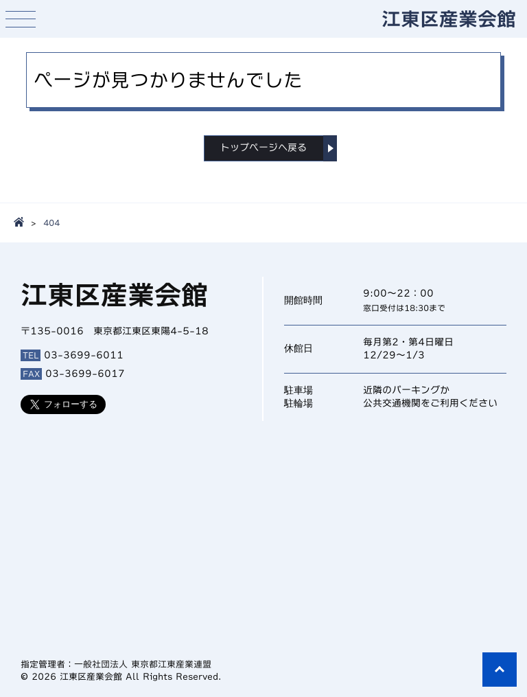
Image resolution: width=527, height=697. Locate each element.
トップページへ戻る (263, 147)
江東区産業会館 (449, 18)
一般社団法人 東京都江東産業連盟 (142, 664)
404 (51, 222)
